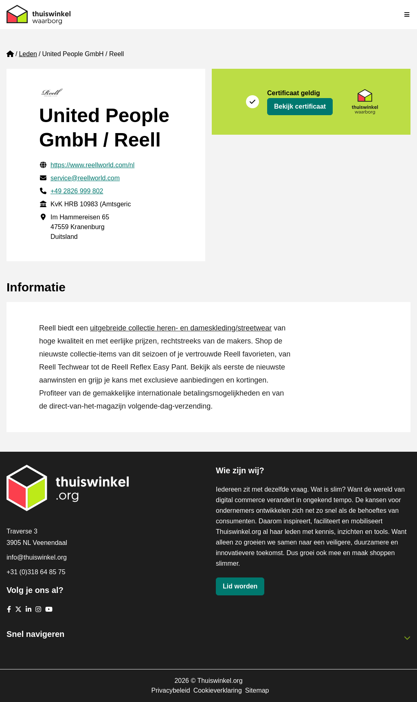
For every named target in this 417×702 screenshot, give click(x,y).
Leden (28, 53)
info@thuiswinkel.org (37, 557)
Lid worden (240, 586)
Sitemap (257, 690)
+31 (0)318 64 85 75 (36, 572)
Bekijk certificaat (300, 106)
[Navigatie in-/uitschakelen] (407, 15)
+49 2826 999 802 (76, 191)
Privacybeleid (170, 690)
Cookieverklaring (217, 690)
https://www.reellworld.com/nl (92, 165)
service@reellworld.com (85, 178)
